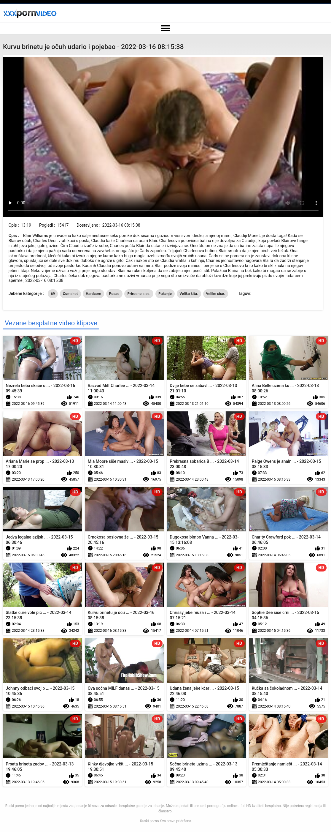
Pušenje (165, 294)
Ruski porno (149, 821)
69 (53, 294)
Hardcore (93, 294)
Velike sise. (215, 294)
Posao (114, 294)
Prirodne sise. (138, 294)
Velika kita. (189, 294)
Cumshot (70, 294)
